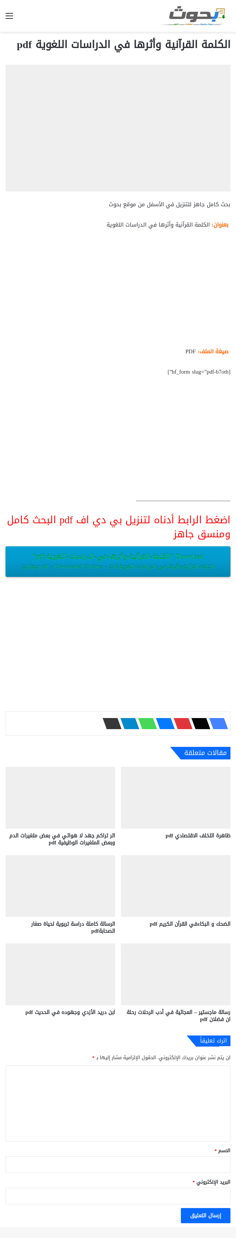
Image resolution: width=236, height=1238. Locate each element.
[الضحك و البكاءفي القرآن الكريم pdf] (175, 886)
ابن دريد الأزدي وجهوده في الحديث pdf (70, 1012)
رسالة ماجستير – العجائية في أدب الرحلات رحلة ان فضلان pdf (178, 1015)
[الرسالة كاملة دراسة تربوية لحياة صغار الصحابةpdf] (60, 886)
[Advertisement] (118, 291)
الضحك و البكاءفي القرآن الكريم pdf (190, 924)
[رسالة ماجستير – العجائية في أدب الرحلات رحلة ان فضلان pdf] (175, 974)
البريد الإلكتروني (212, 1182)
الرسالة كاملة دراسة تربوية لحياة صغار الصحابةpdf (73, 927)
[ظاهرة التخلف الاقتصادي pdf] (175, 798)
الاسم (223, 1150)
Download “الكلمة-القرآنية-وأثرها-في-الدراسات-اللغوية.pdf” (118, 561)
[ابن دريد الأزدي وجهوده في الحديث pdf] (60, 974)
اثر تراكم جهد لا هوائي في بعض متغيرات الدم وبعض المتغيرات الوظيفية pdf (62, 839)
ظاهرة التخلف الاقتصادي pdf (198, 836)
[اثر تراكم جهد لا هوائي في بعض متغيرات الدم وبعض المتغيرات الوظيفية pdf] (60, 798)
